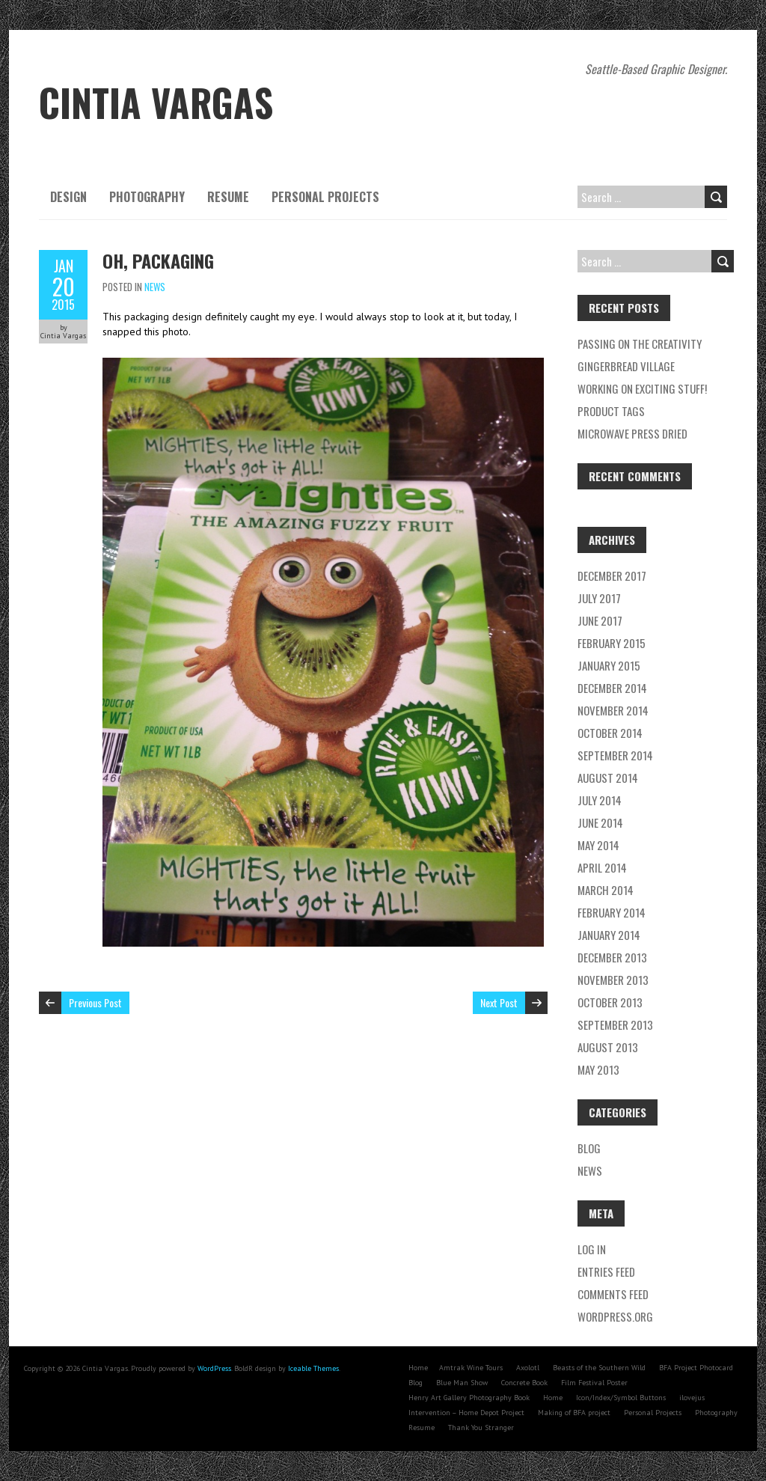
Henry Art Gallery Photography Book (469, 1397)
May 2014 (598, 845)
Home (418, 1367)
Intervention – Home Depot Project (466, 1412)
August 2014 (607, 777)
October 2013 (610, 1002)
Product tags (611, 411)
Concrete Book (524, 1382)
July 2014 (599, 800)
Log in (591, 1249)
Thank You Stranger (481, 1427)
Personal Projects (325, 197)
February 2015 (611, 643)
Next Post (499, 1002)
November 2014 (613, 710)
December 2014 (612, 688)
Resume (228, 197)
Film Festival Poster (594, 1382)
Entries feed (606, 1271)
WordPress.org (615, 1316)
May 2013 (598, 1069)
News (154, 286)
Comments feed (613, 1294)
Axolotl (527, 1367)
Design (68, 197)
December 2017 (611, 575)
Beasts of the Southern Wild (599, 1367)
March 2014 (605, 890)
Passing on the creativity (639, 343)
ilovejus (692, 1397)
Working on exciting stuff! (642, 388)
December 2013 (612, 957)
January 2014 (608, 934)
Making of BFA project (574, 1412)
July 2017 (599, 598)
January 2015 (608, 665)
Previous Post (95, 1002)
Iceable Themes (313, 1368)
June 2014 (600, 822)
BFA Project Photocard (696, 1367)
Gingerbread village (626, 366)
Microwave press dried (632, 433)
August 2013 (607, 1047)
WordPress (214, 1368)
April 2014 (602, 867)
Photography (147, 197)
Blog (589, 1148)
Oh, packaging (158, 260)
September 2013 (615, 1024)
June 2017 (599, 620)
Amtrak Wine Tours (471, 1367)
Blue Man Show (462, 1382)
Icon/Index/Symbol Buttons (621, 1397)
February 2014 (611, 912)
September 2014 (615, 755)
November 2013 (613, 979)
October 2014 (610, 732)
